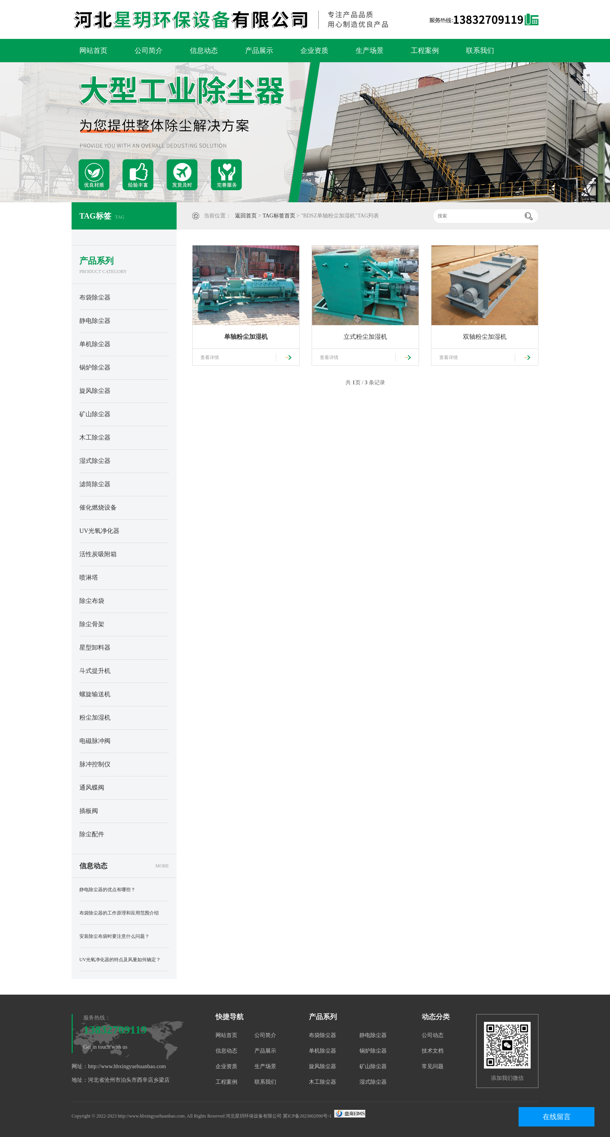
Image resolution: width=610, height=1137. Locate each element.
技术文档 (432, 1051)
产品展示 (259, 50)
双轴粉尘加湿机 (485, 336)
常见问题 (432, 1066)
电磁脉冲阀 (94, 741)
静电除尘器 (94, 320)
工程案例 (425, 50)
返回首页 (246, 216)
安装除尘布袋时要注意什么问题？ (114, 936)
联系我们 (480, 50)
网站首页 (93, 50)
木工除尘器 (94, 437)
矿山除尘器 (94, 414)
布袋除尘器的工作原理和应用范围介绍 (119, 913)
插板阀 (88, 811)
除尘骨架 (91, 624)
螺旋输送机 (94, 694)
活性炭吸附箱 (98, 554)
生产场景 (370, 50)
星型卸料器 (94, 647)
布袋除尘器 (94, 297)
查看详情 (209, 357)
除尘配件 (91, 834)
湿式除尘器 (94, 460)
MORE (162, 866)
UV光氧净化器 (99, 530)
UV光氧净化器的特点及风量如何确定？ (120, 959)
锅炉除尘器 (94, 367)
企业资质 (314, 50)
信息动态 (204, 50)
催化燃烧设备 (98, 507)
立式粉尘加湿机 (365, 336)
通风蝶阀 (91, 787)
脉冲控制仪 (94, 764)
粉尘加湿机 (94, 717)
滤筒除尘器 (94, 484)
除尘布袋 (91, 600)
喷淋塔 (88, 577)
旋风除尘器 (94, 390)
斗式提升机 (94, 670)
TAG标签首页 (279, 216)
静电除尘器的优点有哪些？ (107, 889)
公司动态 (432, 1035)
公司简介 (149, 50)
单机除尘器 (94, 344)
